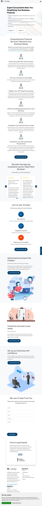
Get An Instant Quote (21, 157)
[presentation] (6, 186)
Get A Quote (41, 251)
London (14, 491)
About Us (21, 30)
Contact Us (12, 30)
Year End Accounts (26, 476)
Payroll (23, 479)
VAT (23, 474)
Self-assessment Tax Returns (28, 477)
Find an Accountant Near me (12, 484)
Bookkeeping (25, 472)
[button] (17, 198)
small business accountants (15, 50)
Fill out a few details (13, 221)
